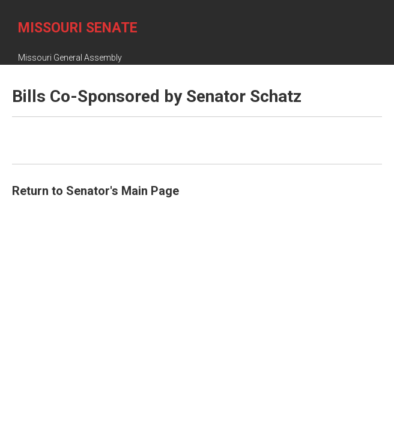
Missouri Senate (78, 28)
